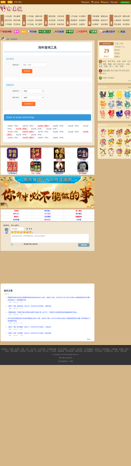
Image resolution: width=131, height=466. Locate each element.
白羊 (103, 135)
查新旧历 (106, 2)
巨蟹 (127, 135)
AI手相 (78, 220)
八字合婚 (73, 16)
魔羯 (111, 154)
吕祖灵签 (52, 24)
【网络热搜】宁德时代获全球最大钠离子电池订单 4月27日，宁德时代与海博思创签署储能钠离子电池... (43, 312)
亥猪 (127, 117)
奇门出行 (46, 351)
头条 (27, 349)
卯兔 (127, 97)
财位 (24, 31)
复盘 (123, 31)
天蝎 (127, 145)
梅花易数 (38, 20)
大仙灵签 (52, 20)
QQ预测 (95, 24)
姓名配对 (73, 24)
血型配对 (82, 20)
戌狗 (119, 117)
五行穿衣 (33, 349)
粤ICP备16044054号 (65, 358)
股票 (10, 308)
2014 (60, 354)
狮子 (103, 145)
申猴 (103, 117)
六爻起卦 (30, 20)
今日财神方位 (108, 351)
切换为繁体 (18, 2)
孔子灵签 (38, 351)
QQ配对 (82, 24)
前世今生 (98, 349)
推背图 (121, 349)
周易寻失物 (78, 351)
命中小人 (16, 214)
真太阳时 (115, 2)
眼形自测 (126, 16)
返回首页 (86, 2)
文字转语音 (42, 349)
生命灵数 (79, 349)
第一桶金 (79, 211)
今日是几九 (44, 31)
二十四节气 (81, 31)
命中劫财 (47, 214)
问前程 (16, 211)
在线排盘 (24, 21)
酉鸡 (111, 117)
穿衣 (16, 31)
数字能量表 (106, 349)
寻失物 (33, 31)
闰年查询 (14, 39)
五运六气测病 (62, 349)
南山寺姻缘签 (88, 351)
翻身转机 (47, 220)
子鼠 (103, 97)
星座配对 (73, 20)
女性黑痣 (126, 24)
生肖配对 (82, 16)
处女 (111, 145)
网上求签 (46, 21)
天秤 (119, 145)
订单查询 (96, 2)
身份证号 (104, 20)
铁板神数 (7, 31)
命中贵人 (47, 211)
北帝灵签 (23, 351)
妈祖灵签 (60, 24)
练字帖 (17, 349)
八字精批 (8, 24)
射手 (103, 154)
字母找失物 (69, 351)
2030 (64, 354)
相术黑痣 (111, 21)
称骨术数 (16, 20)
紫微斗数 (38, 16)
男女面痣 (117, 24)
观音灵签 (52, 16)
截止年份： (16, 97)
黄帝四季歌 (14, 351)
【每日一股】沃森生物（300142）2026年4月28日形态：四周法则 (29, 306)
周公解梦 (16, 16)
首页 (7, 39)
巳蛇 (111, 107)
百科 (10, 302)
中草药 (69, 31)
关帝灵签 (60, 20)
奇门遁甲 (38, 24)
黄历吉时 (8, 20)
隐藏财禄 (79, 217)
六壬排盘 (30, 24)
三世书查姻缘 (88, 349)
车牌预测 (95, 20)
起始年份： (16, 91)
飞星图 (93, 31)
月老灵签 (60, 16)
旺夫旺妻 (16, 220)
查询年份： (16, 65)
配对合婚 (68, 21)
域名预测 (104, 24)
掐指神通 (61, 351)
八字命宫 (53, 351)
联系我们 (4, 349)
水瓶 (119, 154)
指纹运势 (117, 16)
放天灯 (116, 351)
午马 (119, 107)
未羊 (127, 107)
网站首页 (2, 21)
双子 (119, 135)
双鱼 (127, 154)
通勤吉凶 (104, 16)
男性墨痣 (126, 20)
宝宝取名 (16, 24)
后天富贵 (47, 217)
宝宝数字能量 (51, 349)
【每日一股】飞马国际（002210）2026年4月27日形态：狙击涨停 (29, 333)
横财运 (16, 217)
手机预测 (95, 16)
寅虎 (119, 97)
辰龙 (103, 107)
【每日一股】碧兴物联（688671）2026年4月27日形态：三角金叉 (29, 327)
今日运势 (8, 16)
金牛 (111, 135)
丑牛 (111, 97)
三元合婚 (72, 349)
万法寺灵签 (98, 351)
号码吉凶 (89, 21)
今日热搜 (58, 31)
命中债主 (79, 214)
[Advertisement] (42, 268)
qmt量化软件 (108, 31)
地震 (22, 349)
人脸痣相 (117, 20)
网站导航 (124, 351)
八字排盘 (30, 16)
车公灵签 (30, 351)
